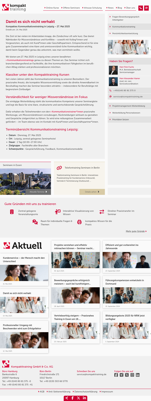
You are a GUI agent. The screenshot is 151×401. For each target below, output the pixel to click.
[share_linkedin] (84, 398)
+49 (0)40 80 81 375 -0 (18, 381)
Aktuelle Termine (38, 191)
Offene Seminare (70, 7)
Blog (119, 7)
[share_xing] (67, 398)
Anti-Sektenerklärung (58, 391)
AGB (41, 391)
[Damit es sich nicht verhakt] (140, 8)
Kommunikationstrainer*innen (67, 111)
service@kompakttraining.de (91, 374)
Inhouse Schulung (92, 7)
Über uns (129, 7)
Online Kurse (51, 7)
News (109, 7)
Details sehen (92, 191)
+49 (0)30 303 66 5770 (56, 381)
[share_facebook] (73, 398)
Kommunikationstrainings (20, 60)
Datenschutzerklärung (85, 391)
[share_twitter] (78, 398)
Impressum (106, 391)
